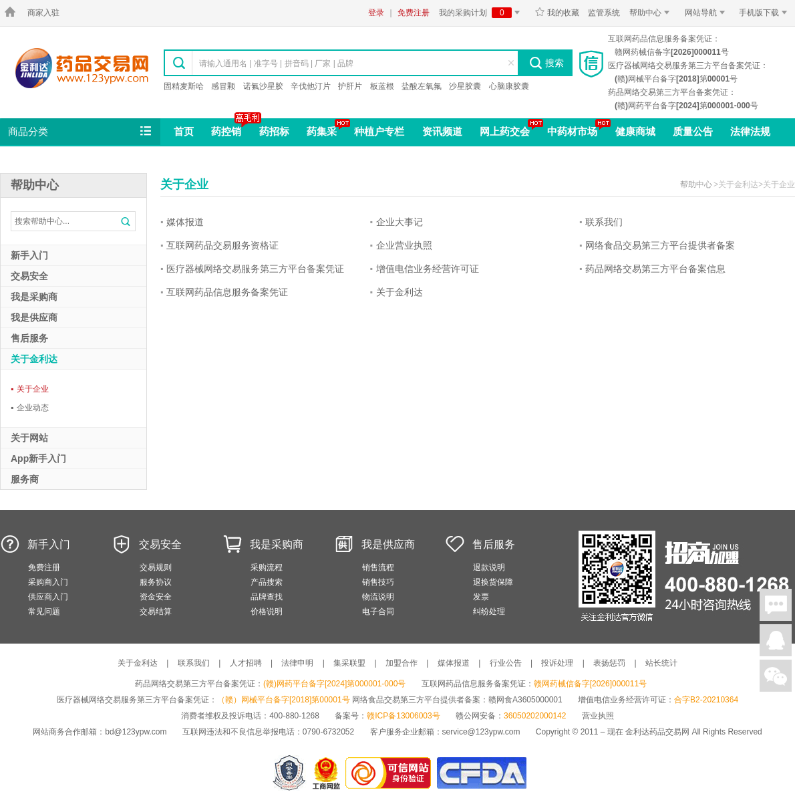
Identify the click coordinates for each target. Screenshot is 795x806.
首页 (184, 131)
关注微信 (776, 676)
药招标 (274, 131)
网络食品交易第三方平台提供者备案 (660, 245)
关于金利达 (399, 292)
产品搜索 (267, 582)
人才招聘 (246, 663)
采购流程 (267, 567)
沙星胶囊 (465, 86)
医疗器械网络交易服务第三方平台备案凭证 (255, 268)
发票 (481, 596)
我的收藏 (556, 13)
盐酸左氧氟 (422, 86)
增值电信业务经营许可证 (427, 268)
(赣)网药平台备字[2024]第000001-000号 (334, 683)
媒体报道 (185, 222)
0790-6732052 (330, 731)
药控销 (226, 131)
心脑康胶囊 (509, 86)
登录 (376, 12)
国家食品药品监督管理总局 (481, 773)
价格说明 (267, 611)
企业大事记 (399, 222)
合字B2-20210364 (706, 699)
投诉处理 (557, 663)
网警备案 (289, 773)
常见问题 (44, 611)
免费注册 (414, 12)
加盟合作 (401, 663)
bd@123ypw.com (135, 731)
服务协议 (156, 582)
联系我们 (604, 222)
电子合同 (378, 611)
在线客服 (776, 640)
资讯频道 (442, 131)
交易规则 (156, 567)
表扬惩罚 (609, 663)
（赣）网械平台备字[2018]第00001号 (283, 699)
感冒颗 (223, 86)
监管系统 (604, 12)
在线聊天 (776, 605)
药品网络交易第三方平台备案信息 (655, 268)
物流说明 (378, 596)
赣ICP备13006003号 (403, 715)
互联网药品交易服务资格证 (222, 245)
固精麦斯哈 (184, 86)
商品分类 (81, 131)
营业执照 (598, 715)
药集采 (322, 131)
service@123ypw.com (481, 731)
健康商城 (635, 131)
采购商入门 (48, 582)
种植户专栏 (379, 131)
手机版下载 (765, 13)
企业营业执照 (404, 245)
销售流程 (378, 567)
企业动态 (30, 407)
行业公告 (506, 663)
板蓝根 (382, 86)
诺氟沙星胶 (263, 86)
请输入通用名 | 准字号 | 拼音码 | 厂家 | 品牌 (276, 63)
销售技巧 (378, 582)
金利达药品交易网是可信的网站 (390, 773)
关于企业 (30, 389)
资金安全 (156, 596)
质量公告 (693, 131)
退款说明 (489, 567)
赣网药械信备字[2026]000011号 (590, 683)
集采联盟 (349, 663)
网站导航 (707, 13)
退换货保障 (493, 582)
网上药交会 (505, 131)
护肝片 (350, 86)
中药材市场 (572, 131)
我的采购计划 (481, 13)
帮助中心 (651, 13)
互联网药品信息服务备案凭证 (227, 292)
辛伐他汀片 (311, 86)
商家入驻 (43, 12)
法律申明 (297, 663)
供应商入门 (48, 596)
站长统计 (661, 663)
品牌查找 (267, 596)
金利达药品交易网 (82, 68)
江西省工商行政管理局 (327, 773)
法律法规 (750, 131)
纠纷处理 (489, 611)
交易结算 (156, 611)
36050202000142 (535, 715)
